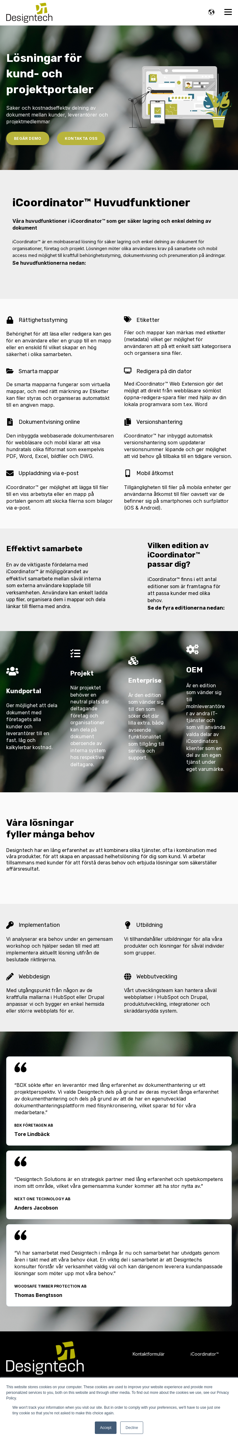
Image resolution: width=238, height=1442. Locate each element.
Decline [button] (132, 1428)
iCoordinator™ (205, 1354)
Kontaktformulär (149, 1354)
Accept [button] (106, 1428)
